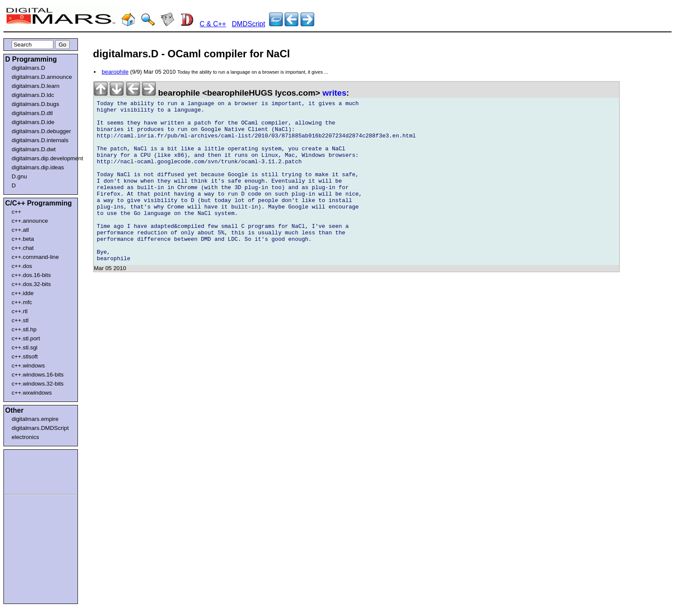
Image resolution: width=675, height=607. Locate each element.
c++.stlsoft (25, 356)
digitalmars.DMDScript (40, 428)
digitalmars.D (28, 68)
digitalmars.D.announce (42, 77)
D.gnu (19, 176)
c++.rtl (20, 311)
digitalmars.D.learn (35, 86)
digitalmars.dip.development (42, 158)
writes (334, 92)
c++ (16, 212)
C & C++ (213, 24)
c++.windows (28, 365)
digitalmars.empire (35, 419)
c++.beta (23, 239)
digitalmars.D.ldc (33, 95)
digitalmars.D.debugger (41, 131)
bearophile (115, 71)
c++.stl (20, 320)
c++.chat (23, 248)
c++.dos (22, 266)
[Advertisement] (31, 470)
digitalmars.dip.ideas (38, 167)
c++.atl (20, 230)
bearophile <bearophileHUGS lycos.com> (208, 92)
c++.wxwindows (32, 392)
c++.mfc (22, 302)
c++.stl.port (26, 338)
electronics (25, 437)
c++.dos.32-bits (31, 284)
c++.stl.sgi (24, 347)
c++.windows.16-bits (38, 374)
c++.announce (30, 221)
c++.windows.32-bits (38, 383)
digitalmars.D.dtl (32, 113)
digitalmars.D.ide (33, 122)
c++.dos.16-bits (31, 275)
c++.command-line (35, 257)
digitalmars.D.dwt (34, 149)
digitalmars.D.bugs (35, 104)
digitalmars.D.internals (40, 140)
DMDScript (248, 24)
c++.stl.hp (24, 329)
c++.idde (23, 293)
